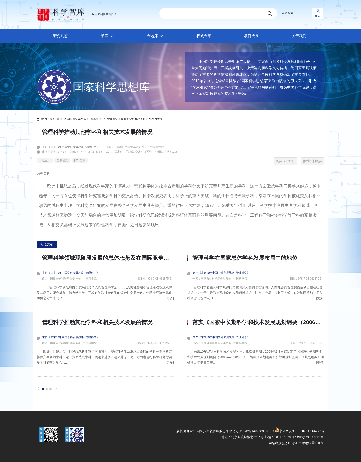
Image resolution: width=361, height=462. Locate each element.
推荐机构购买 (312, 161)
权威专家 (203, 36)
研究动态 (60, 36)
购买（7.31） (285, 161)
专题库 (156, 36)
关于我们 (299, 36)
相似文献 (46, 244)
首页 (59, 119)
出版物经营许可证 (311, 443)
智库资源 (96, 119)
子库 (108, 36)
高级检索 (287, 13)
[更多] (170, 298)
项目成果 (251, 36)
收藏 (45, 160)
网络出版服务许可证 (283, 443)
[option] (105, 315)
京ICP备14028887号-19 (256, 431)
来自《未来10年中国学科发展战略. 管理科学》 (73, 147)
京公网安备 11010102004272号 (299, 431)
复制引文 (62, 160)
